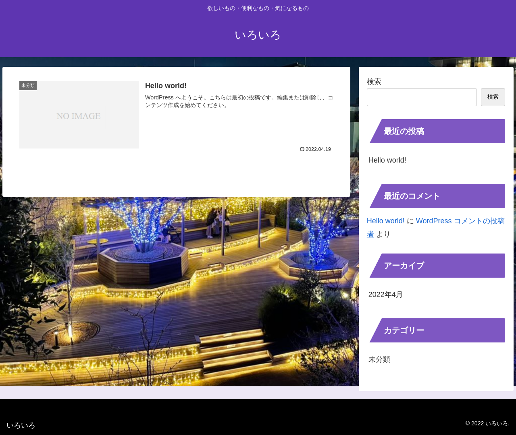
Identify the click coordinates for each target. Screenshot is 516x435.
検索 (374, 82)
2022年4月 (385, 295)
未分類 (379, 359)
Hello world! (387, 160)
